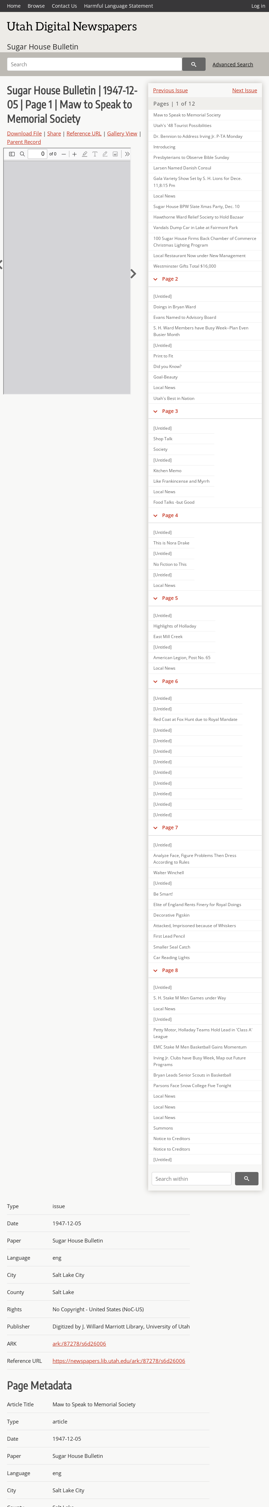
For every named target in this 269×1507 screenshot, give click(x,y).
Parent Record (24, 141)
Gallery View (122, 133)
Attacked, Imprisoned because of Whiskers (194, 926)
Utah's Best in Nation (173, 398)
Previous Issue (170, 90)
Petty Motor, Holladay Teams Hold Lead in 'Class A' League (203, 1033)
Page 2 (170, 278)
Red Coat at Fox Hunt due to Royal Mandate (195, 719)
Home (14, 5)
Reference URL (84, 133)
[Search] (94, 64)
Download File (24, 133)
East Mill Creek (167, 636)
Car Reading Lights (171, 957)
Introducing (164, 147)
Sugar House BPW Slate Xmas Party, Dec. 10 (196, 206)
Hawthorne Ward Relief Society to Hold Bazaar (198, 217)
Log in (258, 5)
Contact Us (64, 5)
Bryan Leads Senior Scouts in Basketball (192, 1075)
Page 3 (170, 411)
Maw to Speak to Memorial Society (187, 115)
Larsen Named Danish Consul (182, 168)
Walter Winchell (168, 873)
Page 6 (170, 681)
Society (160, 449)
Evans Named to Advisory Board (184, 317)
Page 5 (170, 598)
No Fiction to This (170, 564)
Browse (36, 5)
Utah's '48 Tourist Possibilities (182, 125)
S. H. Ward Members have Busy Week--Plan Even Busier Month (200, 331)
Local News (164, 196)
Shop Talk (162, 439)
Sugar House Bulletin (42, 47)
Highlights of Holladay (174, 626)
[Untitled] (162, 296)
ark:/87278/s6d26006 (79, 1343)
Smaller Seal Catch (171, 947)
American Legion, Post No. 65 (182, 658)
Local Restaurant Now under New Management (199, 256)
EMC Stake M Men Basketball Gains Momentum (200, 1047)
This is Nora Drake (171, 543)
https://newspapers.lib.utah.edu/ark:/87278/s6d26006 (119, 1360)
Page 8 (170, 970)
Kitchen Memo (167, 471)
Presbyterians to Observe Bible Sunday (191, 157)
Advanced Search (233, 64)
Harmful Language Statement (118, 5)
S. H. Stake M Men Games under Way (189, 998)
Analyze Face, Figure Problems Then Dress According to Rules (194, 858)
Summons (163, 1128)
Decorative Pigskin (171, 915)
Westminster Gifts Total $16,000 (184, 266)
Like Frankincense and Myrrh (181, 481)
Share (54, 133)
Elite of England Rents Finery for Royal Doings (197, 904)
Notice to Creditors (171, 1138)
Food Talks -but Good (173, 502)
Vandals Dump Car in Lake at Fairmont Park (195, 227)
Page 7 (170, 827)
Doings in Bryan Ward (174, 307)
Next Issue (244, 90)
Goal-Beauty (165, 377)
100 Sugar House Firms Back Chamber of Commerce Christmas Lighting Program (204, 241)
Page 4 (170, 515)
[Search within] (192, 1178)
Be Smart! (163, 894)
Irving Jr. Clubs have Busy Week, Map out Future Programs (199, 1061)
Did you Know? (167, 366)
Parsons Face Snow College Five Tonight (192, 1086)
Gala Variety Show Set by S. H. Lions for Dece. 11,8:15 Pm (197, 181)
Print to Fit (163, 356)
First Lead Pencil (169, 936)
